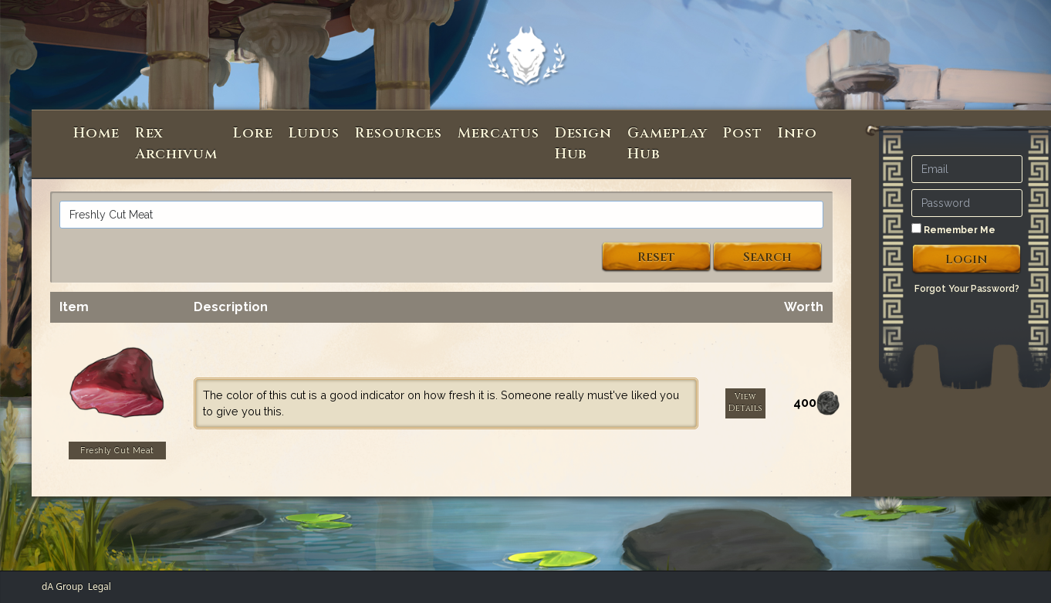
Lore (253, 133)
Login (966, 259)
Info (797, 133)
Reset (656, 257)
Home (96, 133)
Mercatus (498, 133)
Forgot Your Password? (966, 288)
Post (742, 133)
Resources (398, 133)
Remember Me (953, 229)
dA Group (62, 586)
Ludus (314, 133)
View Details (745, 403)
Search (767, 257)
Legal (99, 586)
